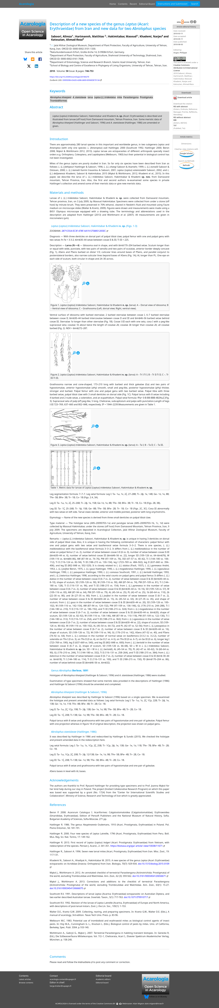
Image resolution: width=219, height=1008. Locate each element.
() (105, 97)
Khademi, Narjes (151, 36)
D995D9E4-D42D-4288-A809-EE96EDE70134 (82, 80)
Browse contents (26, 982)
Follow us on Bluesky (155, 996)
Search (194, 3)
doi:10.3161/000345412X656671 (150, 876)
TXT (175, 125)
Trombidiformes (58, 100)
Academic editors (103, 979)
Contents (123, 3)
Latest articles (25, 979)
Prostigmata (146, 97)
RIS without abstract (182, 117)
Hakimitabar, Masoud (122, 36)
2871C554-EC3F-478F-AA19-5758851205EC (85, 230)
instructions (85, 962)
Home (112, 3)
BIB (174, 120)
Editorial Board (147, 3)
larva (90, 97)
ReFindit (186, 165)
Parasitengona (131, 97)
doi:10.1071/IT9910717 (137, 897)
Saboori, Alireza (61, 36)
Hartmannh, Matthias (90, 36)
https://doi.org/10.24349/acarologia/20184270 (69, 76)
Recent (133, 3)
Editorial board (103, 975)
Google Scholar (186, 153)
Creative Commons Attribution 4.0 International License (185, 68)
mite (119, 97)
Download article (182, 97)
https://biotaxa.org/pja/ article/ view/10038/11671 (137, 845)
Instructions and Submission (173, 3)
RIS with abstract (180, 106)
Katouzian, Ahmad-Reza (67, 39)
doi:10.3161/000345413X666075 (67, 888)
